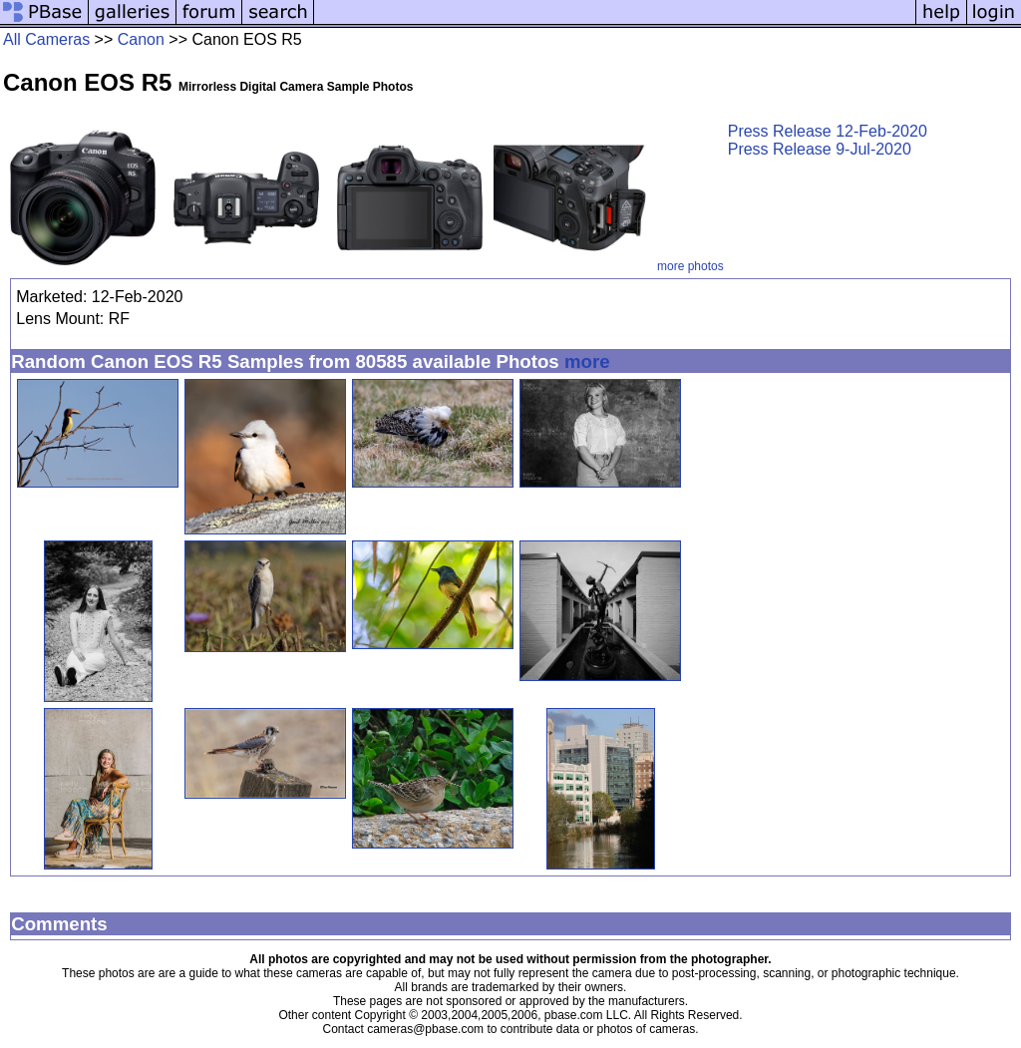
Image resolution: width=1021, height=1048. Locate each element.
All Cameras (46, 39)
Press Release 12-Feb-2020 (827, 131)
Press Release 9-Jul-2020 (819, 149)
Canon (141, 39)
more (587, 361)
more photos (690, 266)
